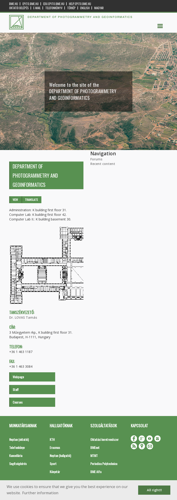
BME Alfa (95, 471)
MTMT (94, 455)
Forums (96, 159)
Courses (18, 402)
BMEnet (95, 447)
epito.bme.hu (31, 3)
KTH (52, 439)
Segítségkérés (18, 463)
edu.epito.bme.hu (53, 3)
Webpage (18, 376)
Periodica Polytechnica (103, 463)
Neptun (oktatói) (19, 439)
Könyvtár (55, 471)
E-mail (37, 7)
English (85, 7)
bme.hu (13, 3)
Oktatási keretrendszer (104, 439)
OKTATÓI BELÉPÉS (19, 7)
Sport (53, 463)
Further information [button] (40, 492)
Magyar (99, 7)
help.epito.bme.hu (80, 3)
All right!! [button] (154, 490)
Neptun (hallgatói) (60, 455)
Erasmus (55, 447)
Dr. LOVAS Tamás (23, 317)
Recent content (102, 164)
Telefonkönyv (54, 7)
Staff (16, 389)
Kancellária (15, 455)
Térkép (71, 7)
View (15, 200)
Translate (31, 200)
